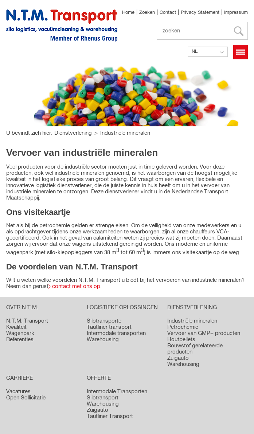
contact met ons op (76, 286)
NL (195, 51)
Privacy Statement (200, 12)
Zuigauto (97, 410)
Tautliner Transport (110, 416)
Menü (240, 52)
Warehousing (103, 404)
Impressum (236, 12)
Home (128, 12)
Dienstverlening (73, 133)
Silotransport (102, 398)
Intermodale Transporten (117, 391)
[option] (127, 94)
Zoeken (147, 12)
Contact (168, 12)
